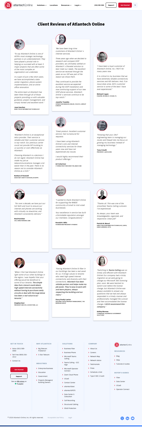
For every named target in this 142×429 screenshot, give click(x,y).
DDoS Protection (70, 408)
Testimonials (94, 364)
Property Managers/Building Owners (45, 381)
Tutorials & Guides (123, 364)
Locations (54, 5)
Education (42, 372)
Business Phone (70, 352)
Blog (117, 356)
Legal (70, 418)
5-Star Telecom (43, 355)
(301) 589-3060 (99, 5)
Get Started (125, 5)
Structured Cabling (71, 404)
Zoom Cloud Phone (71, 375)
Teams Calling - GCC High (71, 364)
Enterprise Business (45, 368)
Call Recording (69, 400)
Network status (95, 360)
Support (111, 5)
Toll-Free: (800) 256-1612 (19, 356)
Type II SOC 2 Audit (97, 376)
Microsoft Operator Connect (71, 370)
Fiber (118, 378)
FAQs (118, 360)
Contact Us (16, 361)
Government (42, 376)
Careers (93, 352)
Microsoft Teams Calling (70, 357)
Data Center (120, 381)
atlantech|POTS (69, 390)
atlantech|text (69, 386)
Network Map (95, 356)
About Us (93, 349)
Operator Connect (122, 389)
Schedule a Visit (96, 372)
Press (92, 368)
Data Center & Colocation (69, 395)
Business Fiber (69, 349)
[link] (18, 5)
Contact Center (69, 383)
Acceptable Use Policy (56, 418)
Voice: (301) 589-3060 (18, 350)
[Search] (135, 5)
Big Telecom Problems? (42, 350)
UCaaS (66, 379)
